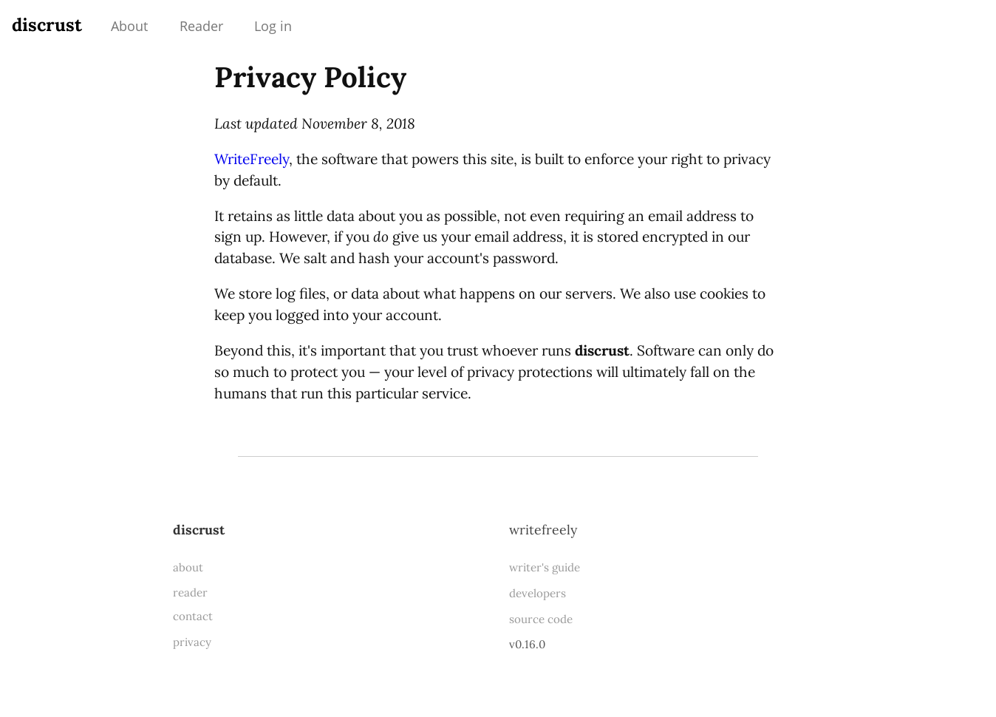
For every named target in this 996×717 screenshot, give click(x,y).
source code (541, 619)
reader (190, 592)
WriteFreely (251, 159)
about (188, 567)
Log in (273, 26)
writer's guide (544, 567)
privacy (192, 642)
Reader (201, 26)
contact (193, 616)
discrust (47, 24)
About (129, 26)
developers (537, 593)
